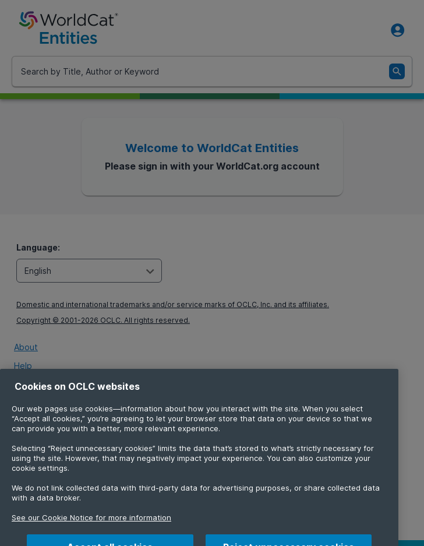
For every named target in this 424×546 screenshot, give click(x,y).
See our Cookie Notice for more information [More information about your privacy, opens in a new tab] (91, 526)
